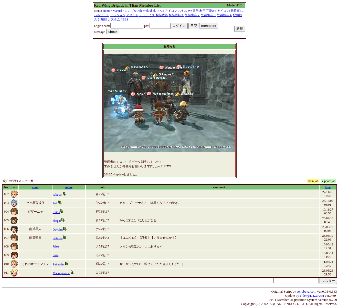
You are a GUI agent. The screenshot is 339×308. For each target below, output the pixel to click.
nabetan (57, 194)
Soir (55, 203)
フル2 (160, 11)
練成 (153, 11)
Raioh (56, 212)
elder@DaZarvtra (312, 295)
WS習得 (193, 11)
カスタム (114, 19)
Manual (117, 11)
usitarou (58, 238)
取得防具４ (224, 15)
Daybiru (58, 229)
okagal (57, 221)
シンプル (130, 11)
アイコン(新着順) (229, 11)
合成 (146, 11)
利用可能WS (207, 11)
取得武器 (161, 15)
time (328, 187)
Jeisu (56, 246)
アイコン (171, 11)
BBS (125, 19)
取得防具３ (208, 15)
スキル (182, 11)
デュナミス (147, 15)
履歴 (104, 19)
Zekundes (59, 264)
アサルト (132, 15)
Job (139, 11)
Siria (56, 255)
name (68, 187)
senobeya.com (306, 291)
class (35, 187)
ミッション (117, 15)
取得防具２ (192, 15)
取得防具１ (176, 15)
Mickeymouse (61, 273)
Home (106, 11)
